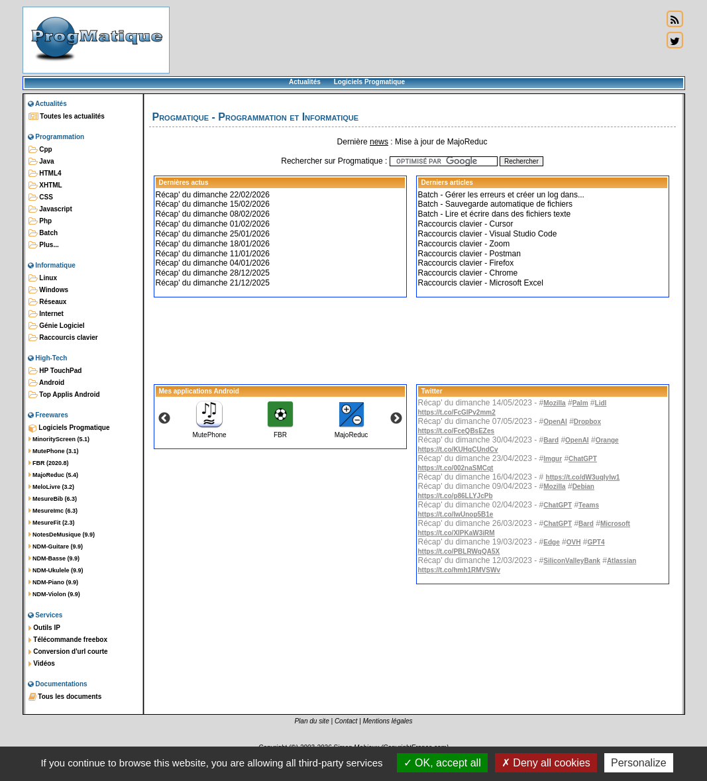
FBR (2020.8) (48, 463)
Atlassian (621, 560)
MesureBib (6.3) (53, 498)
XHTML (45, 185)
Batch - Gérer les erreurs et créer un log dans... (501, 194)
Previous (164, 418)
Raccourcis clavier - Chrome (468, 273)
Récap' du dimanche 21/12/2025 (213, 282)
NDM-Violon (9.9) (54, 594)
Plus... (43, 245)
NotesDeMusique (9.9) (61, 534)
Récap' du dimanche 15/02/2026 (213, 204)
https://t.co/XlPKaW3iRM (456, 533)
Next (396, 418)
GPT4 (595, 542)
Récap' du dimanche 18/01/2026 (213, 243)
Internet (46, 314)
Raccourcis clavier (63, 338)
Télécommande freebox (67, 640)
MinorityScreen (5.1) (59, 439)
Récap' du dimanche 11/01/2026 (213, 253)
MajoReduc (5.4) (53, 475)
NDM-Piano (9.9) (53, 582)
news (379, 141)
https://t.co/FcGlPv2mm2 (457, 412)
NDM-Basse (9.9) (54, 558)
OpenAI (555, 421)
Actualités (305, 81)
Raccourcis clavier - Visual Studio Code (487, 233)
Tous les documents (65, 697)
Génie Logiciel (56, 326)
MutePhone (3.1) (53, 451)
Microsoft (615, 523)
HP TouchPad (55, 371)
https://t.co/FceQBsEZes (456, 431)
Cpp (40, 150)
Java (41, 162)
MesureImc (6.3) (53, 510)
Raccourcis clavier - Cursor (466, 224)
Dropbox (587, 421)
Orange (607, 440)
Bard (551, 440)
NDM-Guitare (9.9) (55, 546)
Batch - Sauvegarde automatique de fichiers (495, 204)
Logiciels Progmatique (369, 81)
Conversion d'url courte (68, 652)
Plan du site (311, 721)
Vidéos (41, 664)
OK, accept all (442, 762)
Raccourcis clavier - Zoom (464, 243)
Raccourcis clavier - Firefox (466, 263)
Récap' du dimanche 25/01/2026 (213, 233)
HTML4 (45, 174)
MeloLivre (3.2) (51, 487)
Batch (43, 233)
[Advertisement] (416, 40)
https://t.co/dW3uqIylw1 (583, 477)
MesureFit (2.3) (51, 522)
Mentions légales (388, 721)
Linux (42, 278)
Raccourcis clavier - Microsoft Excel (480, 282)
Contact (346, 721)
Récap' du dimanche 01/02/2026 (213, 224)
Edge (551, 542)
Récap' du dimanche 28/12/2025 (213, 273)
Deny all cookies (546, 762)
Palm (580, 403)
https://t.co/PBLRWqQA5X (459, 551)
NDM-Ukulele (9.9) (55, 570)
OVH (574, 542)
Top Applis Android (64, 395)
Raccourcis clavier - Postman (469, 253)
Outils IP (44, 628)
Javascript (50, 209)
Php (40, 221)
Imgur (552, 458)
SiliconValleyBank (571, 560)
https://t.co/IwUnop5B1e (456, 514)
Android (46, 383)
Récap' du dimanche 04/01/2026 (213, 263)
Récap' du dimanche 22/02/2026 (213, 194)
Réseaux (47, 302)
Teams (588, 505)
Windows (48, 290)
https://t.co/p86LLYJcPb (455, 495)
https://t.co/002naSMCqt (456, 468)
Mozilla (554, 403)
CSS (40, 197)
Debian (583, 486)
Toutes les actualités (66, 117)
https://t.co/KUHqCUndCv (458, 449)
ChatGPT (583, 458)
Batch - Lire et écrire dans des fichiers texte (494, 214)
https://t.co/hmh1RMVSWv (459, 570)
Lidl (601, 403)
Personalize (639, 762)
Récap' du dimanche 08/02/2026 (213, 214)
